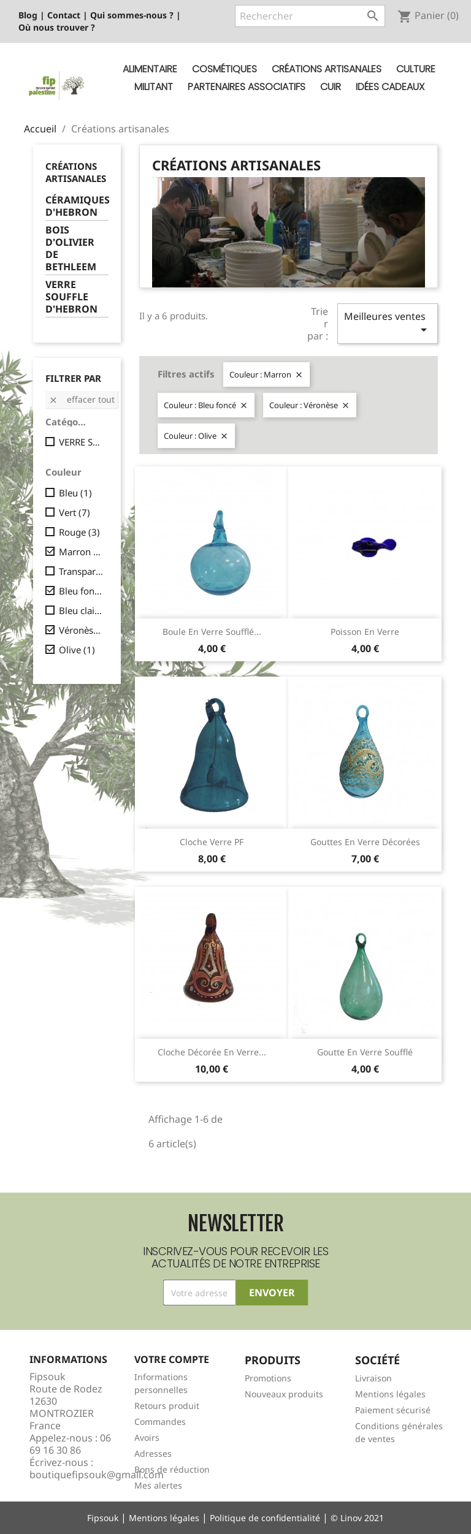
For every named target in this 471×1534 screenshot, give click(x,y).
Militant (153, 87)
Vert (74, 512)
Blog (27, 15)
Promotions (268, 1378)
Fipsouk (102, 1518)
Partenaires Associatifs (246, 87)
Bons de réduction (172, 1469)
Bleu (75, 493)
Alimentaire (150, 69)
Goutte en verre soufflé (365, 1052)
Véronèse (81, 630)
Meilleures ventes (387, 323)
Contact (63, 15)
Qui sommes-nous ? (132, 15)
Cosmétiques (224, 69)
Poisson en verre (365, 631)
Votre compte (171, 1359)
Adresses (153, 1453)
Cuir (330, 87)
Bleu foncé (81, 591)
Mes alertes (158, 1485)
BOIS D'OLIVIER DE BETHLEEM (70, 248)
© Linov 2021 (357, 1518)
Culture (415, 69)
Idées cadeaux (390, 87)
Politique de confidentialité (265, 1518)
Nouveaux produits (284, 1394)
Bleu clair (81, 610)
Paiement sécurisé (393, 1410)
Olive (77, 650)
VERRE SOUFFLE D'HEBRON (71, 297)
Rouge (79, 532)
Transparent (81, 571)
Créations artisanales (326, 69)
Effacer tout (81, 399)
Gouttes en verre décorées (365, 842)
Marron (81, 551)
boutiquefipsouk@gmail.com (96, 1474)
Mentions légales (390, 1394)
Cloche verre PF (211, 842)
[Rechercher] (310, 16)
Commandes (160, 1421)
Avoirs (146, 1437)
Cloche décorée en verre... (212, 1052)
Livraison (373, 1378)
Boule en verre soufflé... (212, 631)
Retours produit (166, 1405)
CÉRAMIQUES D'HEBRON (77, 206)
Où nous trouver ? (56, 27)
